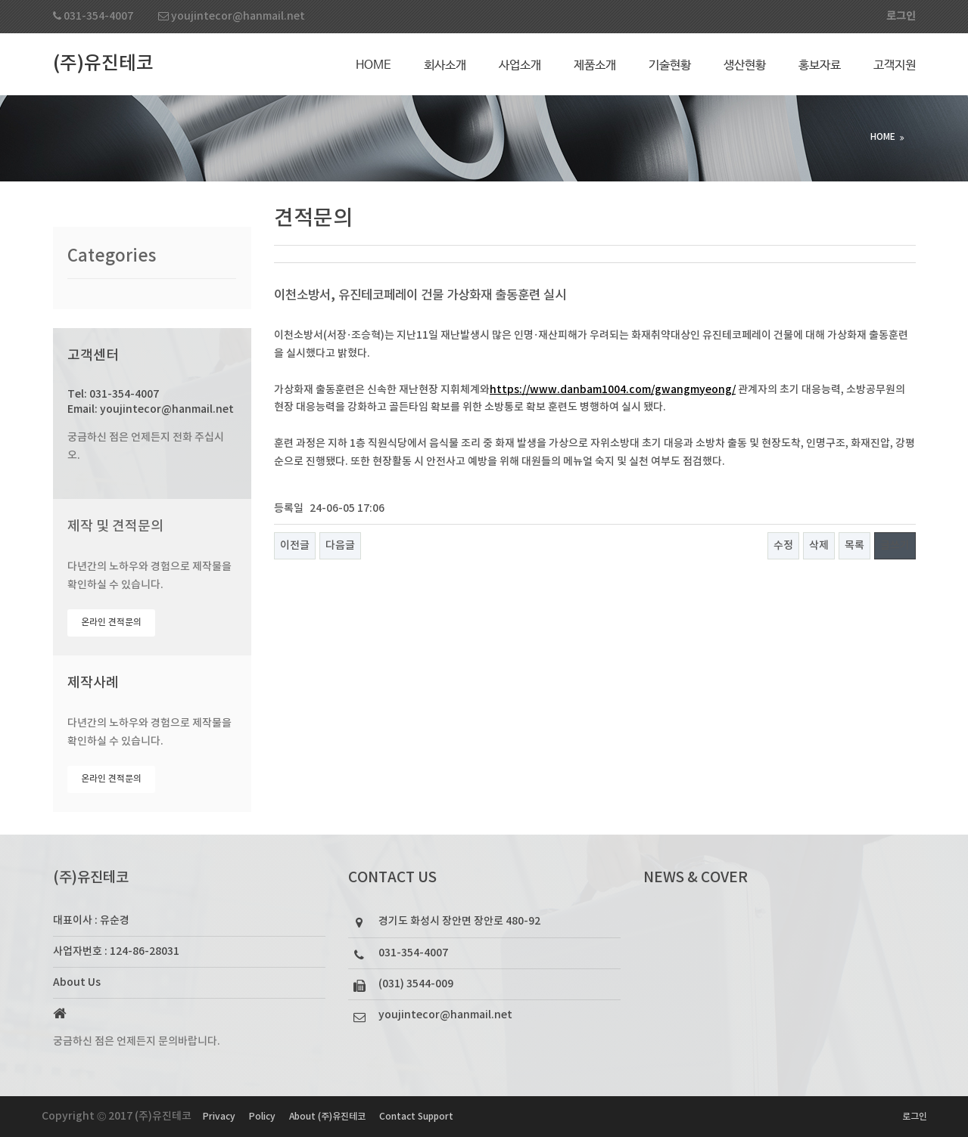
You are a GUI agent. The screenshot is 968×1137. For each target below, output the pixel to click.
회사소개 (445, 65)
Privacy (219, 1116)
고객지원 (894, 65)
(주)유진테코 (103, 64)
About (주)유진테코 (327, 1116)
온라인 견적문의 (111, 622)
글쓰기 (895, 545)
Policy (262, 1116)
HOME (882, 137)
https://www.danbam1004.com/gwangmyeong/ (613, 389)
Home (373, 65)
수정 (783, 545)
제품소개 (595, 65)
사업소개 (520, 65)
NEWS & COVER (695, 877)
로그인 (914, 1116)
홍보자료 (819, 65)
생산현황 (745, 65)
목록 (854, 545)
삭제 (819, 545)
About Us (77, 982)
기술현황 (670, 65)
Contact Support (416, 1116)
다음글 (340, 545)
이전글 (295, 545)
